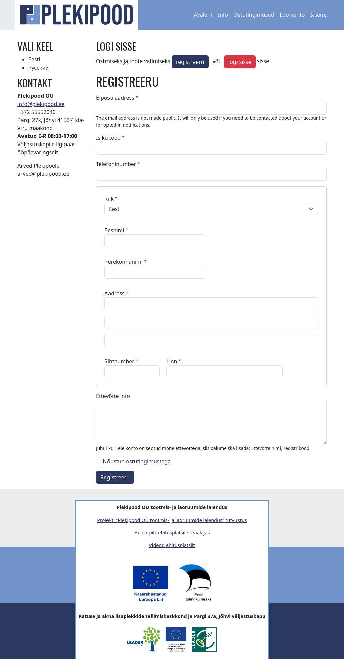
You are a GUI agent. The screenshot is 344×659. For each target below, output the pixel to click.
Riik (109, 198)
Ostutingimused (253, 14)
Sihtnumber (119, 361)
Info (223, 14)
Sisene (318, 14)
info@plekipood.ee (41, 104)
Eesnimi (114, 230)
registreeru (190, 62)
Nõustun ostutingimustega (137, 461)
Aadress (114, 293)
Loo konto (292, 14)
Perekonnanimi (123, 261)
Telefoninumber (116, 164)
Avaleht (203, 14)
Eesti (34, 59)
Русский (38, 67)
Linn (171, 361)
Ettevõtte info (113, 396)
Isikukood (108, 137)
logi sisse (239, 62)
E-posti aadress (115, 97)
